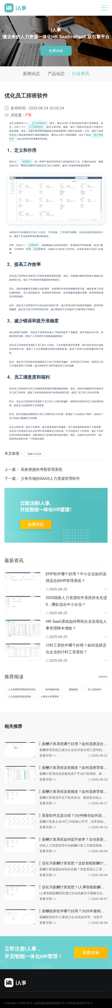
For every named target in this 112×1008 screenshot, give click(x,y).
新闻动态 (31, 73)
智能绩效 (73, 689)
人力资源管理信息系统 (19, 696)
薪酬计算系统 (34, 454)
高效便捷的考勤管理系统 (41, 469)
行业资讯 (80, 73)
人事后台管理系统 (49, 696)
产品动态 (56, 73)
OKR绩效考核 (52, 689)
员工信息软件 (94, 689)
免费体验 (56, 51)
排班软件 (27, 161)
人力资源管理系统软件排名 (22, 689)
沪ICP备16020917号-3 (78, 1003)
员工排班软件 (39, 123)
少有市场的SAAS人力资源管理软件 (50, 478)
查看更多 (103, 676)
